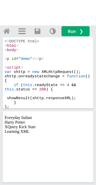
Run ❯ (75, 31)
